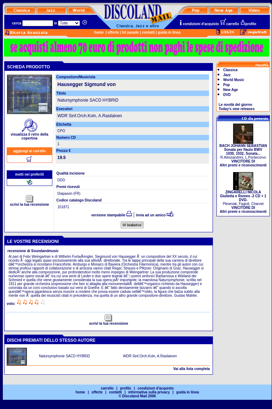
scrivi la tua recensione (29, 202)
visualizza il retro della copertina (29, 134)
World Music (233, 80)
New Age (230, 90)
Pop (226, 85)
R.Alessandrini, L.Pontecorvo (243, 154)
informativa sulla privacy (149, 392)
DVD (227, 95)
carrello (229, 24)
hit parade (130, 32)
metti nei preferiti (29, 174)
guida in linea (169, 32)
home (99, 32)
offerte (113, 32)
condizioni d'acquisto (199, 24)
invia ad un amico (154, 215)
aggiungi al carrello (29, 151)
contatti (148, 32)
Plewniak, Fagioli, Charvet (243, 200)
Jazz (227, 75)
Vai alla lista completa (191, 369)
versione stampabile (111, 215)
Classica (230, 70)
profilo (248, 24)
